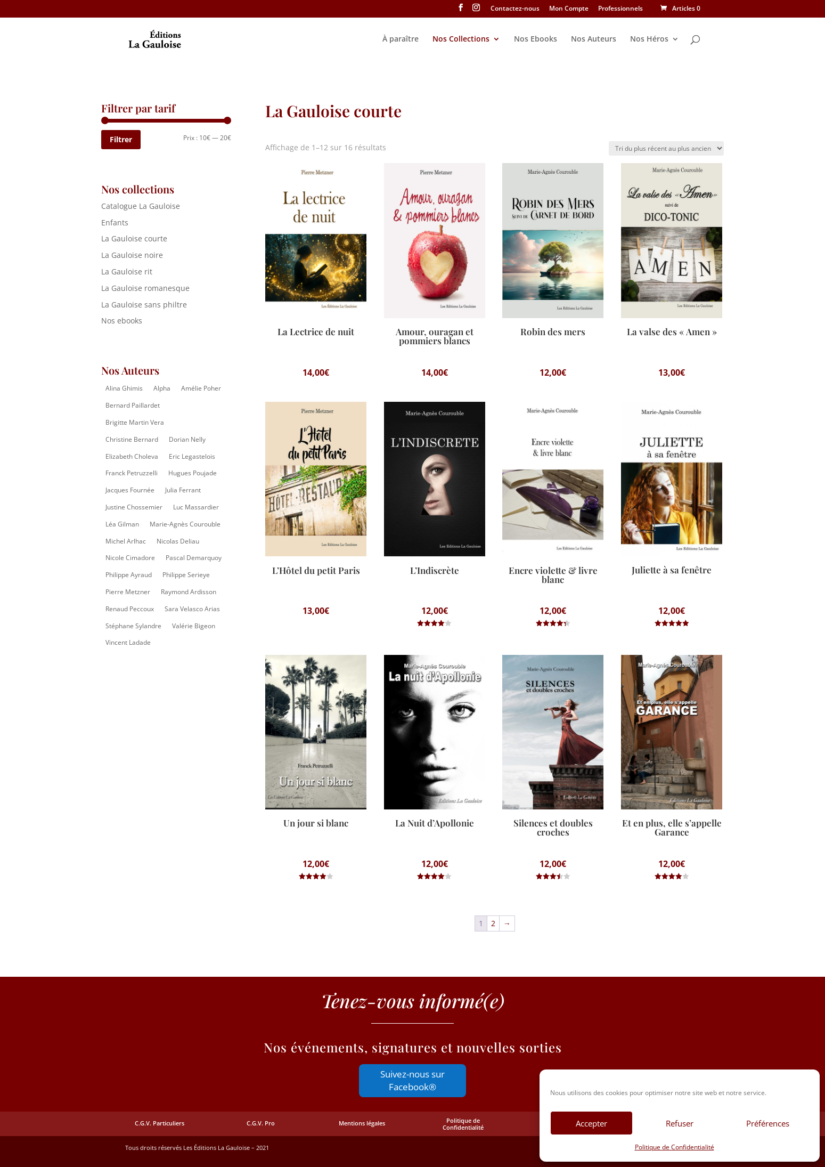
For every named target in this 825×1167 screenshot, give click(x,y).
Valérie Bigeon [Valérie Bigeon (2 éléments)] (193, 625)
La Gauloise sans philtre (144, 304)
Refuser (679, 1123)
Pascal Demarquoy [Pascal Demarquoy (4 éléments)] (194, 557)
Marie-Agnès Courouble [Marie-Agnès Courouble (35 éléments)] (185, 524)
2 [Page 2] (493, 923)
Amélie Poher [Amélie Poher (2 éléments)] (201, 388)
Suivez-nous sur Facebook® (412, 1080)
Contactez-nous (515, 9)
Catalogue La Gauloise (140, 206)
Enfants (114, 222)
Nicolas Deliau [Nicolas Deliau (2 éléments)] (178, 541)
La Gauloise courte (134, 238)
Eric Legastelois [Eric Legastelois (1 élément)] (192, 456)
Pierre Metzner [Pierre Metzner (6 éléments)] (127, 591)
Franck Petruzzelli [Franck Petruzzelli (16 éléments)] (131, 472)
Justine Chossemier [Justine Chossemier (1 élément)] (133, 507)
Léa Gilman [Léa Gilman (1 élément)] (122, 524)
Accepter (591, 1123)
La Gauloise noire (132, 255)
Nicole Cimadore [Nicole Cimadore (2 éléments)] (130, 557)
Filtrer (121, 139)
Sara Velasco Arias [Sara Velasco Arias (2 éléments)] (192, 608)
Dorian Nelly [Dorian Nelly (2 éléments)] (187, 439)
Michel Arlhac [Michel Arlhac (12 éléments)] (125, 541)
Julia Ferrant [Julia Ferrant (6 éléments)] (183, 490)
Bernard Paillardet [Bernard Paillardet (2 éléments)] (132, 405)
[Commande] (666, 148)
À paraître (400, 39)
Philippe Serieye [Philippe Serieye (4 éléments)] (186, 574)
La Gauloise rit (126, 271)
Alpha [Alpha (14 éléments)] (161, 388)
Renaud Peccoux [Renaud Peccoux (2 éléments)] (129, 608)
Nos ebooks (121, 320)
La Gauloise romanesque (145, 288)
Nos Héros (649, 39)
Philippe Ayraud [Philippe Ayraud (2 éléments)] (128, 574)
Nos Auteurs (593, 39)
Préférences (767, 1123)
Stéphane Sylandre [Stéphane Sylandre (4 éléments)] (133, 625)
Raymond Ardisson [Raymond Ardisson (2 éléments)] (188, 591)
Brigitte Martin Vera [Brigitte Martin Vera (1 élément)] (134, 422)
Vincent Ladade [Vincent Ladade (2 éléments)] (128, 642)
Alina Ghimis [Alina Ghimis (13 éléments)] (124, 388)
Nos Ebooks (535, 39)
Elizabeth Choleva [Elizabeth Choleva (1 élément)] (131, 456)
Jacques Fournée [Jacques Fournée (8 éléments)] (129, 490)
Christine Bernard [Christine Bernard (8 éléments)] (131, 439)
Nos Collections (460, 39)
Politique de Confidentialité (674, 1147)
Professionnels (620, 9)
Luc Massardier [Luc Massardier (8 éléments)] (196, 507)
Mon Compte (569, 9)
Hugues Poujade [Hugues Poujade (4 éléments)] (192, 472)
